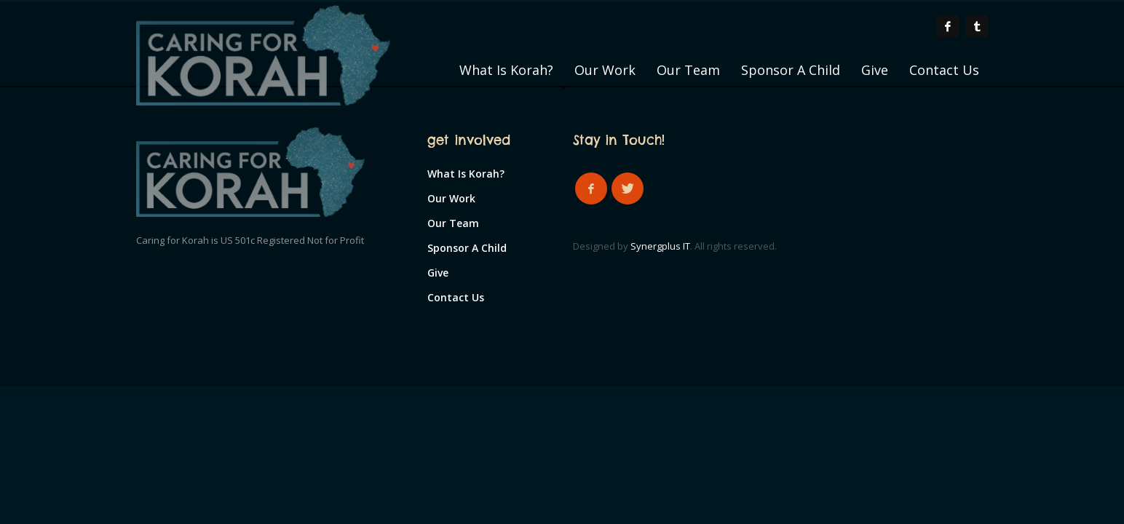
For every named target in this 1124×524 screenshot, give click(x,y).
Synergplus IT (660, 246)
